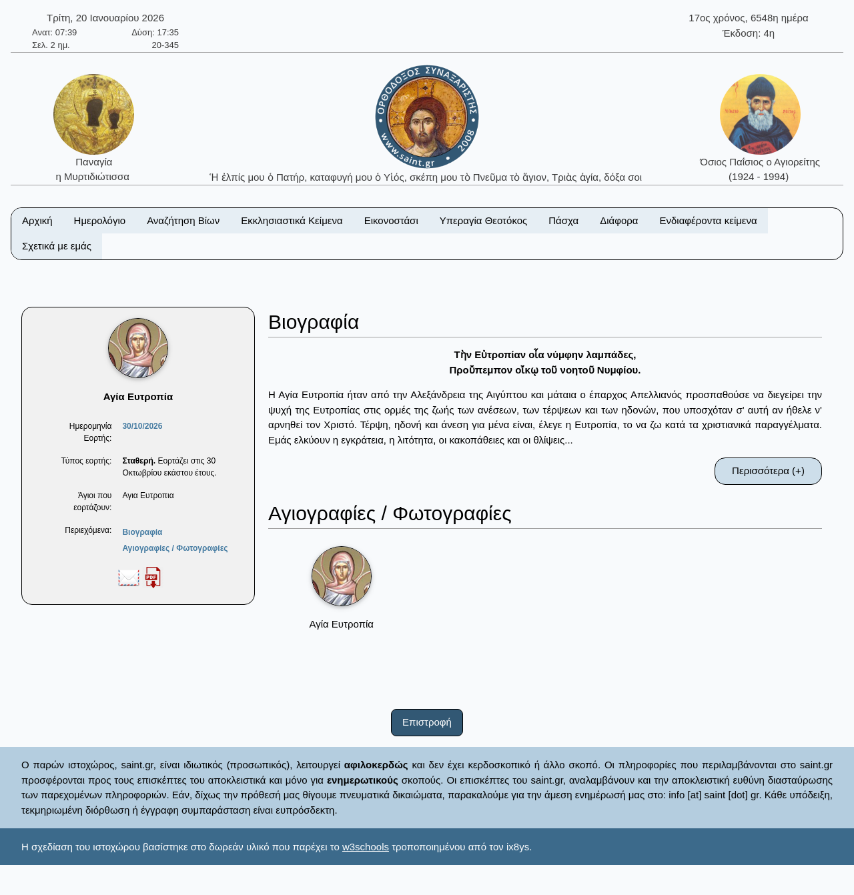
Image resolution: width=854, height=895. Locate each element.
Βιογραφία (142, 532)
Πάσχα (563, 220)
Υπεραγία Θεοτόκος (484, 220)
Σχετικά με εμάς (56, 245)
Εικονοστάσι (391, 220)
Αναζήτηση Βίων (183, 220)
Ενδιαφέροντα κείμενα (708, 220)
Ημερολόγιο (100, 220)
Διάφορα (619, 220)
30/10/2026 (142, 426)
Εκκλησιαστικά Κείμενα (291, 220)
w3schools (365, 846)
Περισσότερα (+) (768, 470)
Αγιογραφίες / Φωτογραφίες (175, 548)
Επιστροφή (427, 722)
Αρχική (37, 220)
